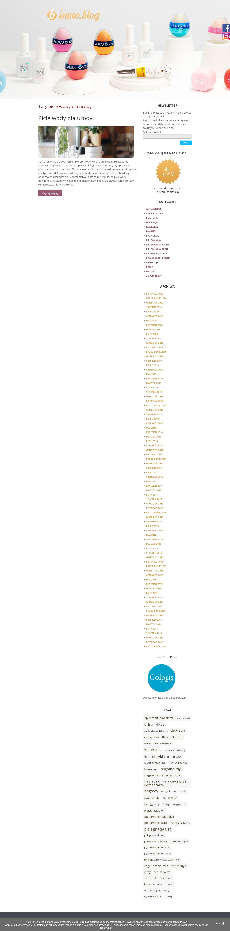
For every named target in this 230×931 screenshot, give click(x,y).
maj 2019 (151, 374)
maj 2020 (151, 320)
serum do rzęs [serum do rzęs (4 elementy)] (163, 872)
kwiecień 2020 (154, 324)
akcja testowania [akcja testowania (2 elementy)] (183, 718)
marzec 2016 (153, 543)
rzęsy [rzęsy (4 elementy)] (147, 872)
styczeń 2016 (154, 552)
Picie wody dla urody (65, 118)
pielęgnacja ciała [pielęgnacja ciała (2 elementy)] (179, 804)
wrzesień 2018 (154, 409)
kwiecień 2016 (154, 539)
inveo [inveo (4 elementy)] (147, 743)
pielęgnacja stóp (157, 253)
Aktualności (154, 208)
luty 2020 (152, 333)
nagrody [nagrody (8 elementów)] (151, 791)
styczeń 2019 (154, 391)
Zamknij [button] (220, 923)
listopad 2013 (154, 642)
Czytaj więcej (50, 193)
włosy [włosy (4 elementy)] (168, 896)
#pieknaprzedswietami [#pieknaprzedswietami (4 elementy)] (158, 718)
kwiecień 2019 (154, 378)
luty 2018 (152, 441)
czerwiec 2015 (154, 575)
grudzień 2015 (154, 557)
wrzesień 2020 (154, 302)
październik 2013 (156, 646)
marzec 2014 (153, 624)
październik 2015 (156, 566)
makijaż (151, 231)
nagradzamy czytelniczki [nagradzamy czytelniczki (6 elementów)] (162, 775)
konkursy (152, 226)
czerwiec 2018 (154, 423)
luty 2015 (152, 592)
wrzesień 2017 (154, 463)
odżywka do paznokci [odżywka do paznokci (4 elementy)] (174, 791)
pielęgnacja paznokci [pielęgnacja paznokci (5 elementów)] (159, 817)
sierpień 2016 (154, 521)
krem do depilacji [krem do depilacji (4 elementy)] (155, 762)
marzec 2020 (153, 329)
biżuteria (152, 217)
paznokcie (152, 235)
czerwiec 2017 (154, 476)
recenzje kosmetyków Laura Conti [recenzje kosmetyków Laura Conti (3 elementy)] (162, 859)
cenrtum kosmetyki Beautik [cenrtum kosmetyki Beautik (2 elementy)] (156, 731)
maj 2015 (151, 579)
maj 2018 (151, 427)
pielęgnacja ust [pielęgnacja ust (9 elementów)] (157, 829)
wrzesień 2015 (154, 570)
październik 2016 (156, 512)
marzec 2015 (153, 588)
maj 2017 (151, 481)
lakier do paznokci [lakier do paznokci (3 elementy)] (178, 762)
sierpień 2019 (154, 360)
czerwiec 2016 (154, 530)
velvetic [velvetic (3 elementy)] (169, 884)
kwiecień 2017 (154, 485)
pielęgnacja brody (157, 244)
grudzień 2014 (154, 601)
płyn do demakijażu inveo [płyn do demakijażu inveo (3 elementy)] (157, 847)
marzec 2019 (153, 383)
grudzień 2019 (154, 342)
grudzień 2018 (154, 396)
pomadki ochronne (158, 258)
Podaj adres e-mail (152, 132)
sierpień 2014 (154, 619)
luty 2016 (152, 548)
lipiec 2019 (152, 365)
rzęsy (149, 266)
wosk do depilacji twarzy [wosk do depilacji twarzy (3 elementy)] (156, 890)
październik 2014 (156, 610)
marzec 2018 (153, 436)
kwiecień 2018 (154, 432)
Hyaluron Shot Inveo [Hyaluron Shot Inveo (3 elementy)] (172, 736)
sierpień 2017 (154, 467)
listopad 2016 (154, 508)
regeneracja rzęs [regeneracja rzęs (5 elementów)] (156, 866)
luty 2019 (152, 387)
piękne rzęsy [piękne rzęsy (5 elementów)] (179, 841)
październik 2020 (156, 298)
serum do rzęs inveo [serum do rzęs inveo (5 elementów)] (158, 878)
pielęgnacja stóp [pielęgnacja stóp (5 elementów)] (156, 823)
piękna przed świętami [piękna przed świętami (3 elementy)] (155, 841)
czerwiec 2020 (154, 316)
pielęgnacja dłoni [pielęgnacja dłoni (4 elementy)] (154, 810)
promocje (152, 262)
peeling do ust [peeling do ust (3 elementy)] (170, 797)
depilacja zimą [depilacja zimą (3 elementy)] (151, 736)
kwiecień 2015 (154, 584)
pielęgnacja (153, 240)
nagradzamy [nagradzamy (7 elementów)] (171, 768)
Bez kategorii (154, 213)
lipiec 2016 (152, 525)
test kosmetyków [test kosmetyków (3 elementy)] (153, 884)
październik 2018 (156, 405)
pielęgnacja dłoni (157, 249)
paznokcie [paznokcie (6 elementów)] (152, 797)
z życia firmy (154, 275)
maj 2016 (151, 534)
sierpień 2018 (154, 414)
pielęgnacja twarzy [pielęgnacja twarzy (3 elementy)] (180, 822)
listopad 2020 (154, 293)
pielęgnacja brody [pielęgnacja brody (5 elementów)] (156, 804)
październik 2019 (156, 351)
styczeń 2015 (154, 597)
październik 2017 (156, 458)
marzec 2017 (153, 490)
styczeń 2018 (154, 445)
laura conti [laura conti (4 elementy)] (150, 769)
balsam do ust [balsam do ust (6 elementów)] (155, 724)
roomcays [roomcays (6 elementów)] (178, 866)
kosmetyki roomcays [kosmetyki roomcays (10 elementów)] (163, 756)
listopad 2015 (154, 561)
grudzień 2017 (154, 450)
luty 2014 (152, 628)
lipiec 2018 (152, 418)
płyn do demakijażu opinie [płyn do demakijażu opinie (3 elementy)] (157, 853)
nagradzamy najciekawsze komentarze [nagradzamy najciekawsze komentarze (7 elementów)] (165, 783)
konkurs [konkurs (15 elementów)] (153, 749)
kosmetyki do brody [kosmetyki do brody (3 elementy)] (175, 750)
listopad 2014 (154, 606)
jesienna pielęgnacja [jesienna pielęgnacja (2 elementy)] (162, 743)
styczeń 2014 (154, 633)
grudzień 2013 (154, 637)
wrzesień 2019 (154, 356)
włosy (150, 271)
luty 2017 (152, 494)
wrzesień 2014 (154, 615)
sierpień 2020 (154, 307)
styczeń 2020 (154, 338)
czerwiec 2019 (154, 369)
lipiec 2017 (152, 472)
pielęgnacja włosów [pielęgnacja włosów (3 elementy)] (154, 835)
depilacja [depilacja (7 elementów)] (178, 730)
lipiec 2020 (152, 311)
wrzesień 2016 (154, 517)
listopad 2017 (154, 454)
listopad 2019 (154, 347)
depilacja (152, 222)
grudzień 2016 (154, 503)
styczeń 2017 (154, 499)
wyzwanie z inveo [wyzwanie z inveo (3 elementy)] (153, 896)
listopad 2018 (154, 400)
